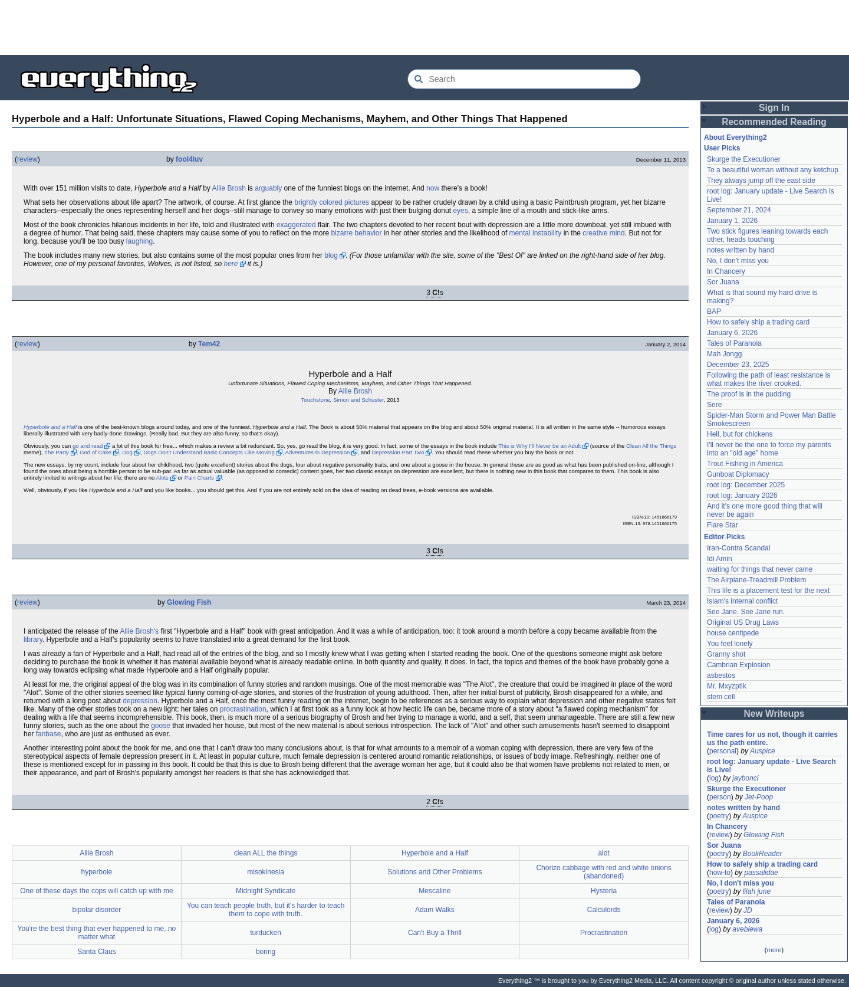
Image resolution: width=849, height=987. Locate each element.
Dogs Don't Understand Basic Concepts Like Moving (209, 452)
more (773, 949)
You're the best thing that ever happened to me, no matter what (97, 932)
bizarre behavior (356, 233)
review (27, 159)
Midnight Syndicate (265, 891)
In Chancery (726, 271)
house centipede (733, 633)
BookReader (762, 854)
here (230, 264)
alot (603, 853)
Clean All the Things (651, 445)
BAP (714, 311)
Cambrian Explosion (738, 665)
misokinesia (265, 872)
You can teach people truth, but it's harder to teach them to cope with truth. (265, 909)
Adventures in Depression (317, 452)
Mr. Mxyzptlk (726, 686)
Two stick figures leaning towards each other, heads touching (767, 235)
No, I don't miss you (738, 261)
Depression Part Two (397, 452)
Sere (714, 405)
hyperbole (97, 872)
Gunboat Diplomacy (738, 474)
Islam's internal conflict (742, 601)
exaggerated (296, 225)
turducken (265, 933)
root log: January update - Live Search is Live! (771, 766)
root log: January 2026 (742, 495)
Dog (127, 452)
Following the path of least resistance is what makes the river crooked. (768, 379)
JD (747, 910)
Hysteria (604, 891)
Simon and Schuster (358, 399)
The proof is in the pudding (749, 394)
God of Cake (95, 452)
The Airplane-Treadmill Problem (756, 580)
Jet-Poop (759, 797)
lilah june (757, 891)
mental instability (535, 233)
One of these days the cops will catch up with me (96, 891)
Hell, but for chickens (739, 434)
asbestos (721, 675)
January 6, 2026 (732, 333)
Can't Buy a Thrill (435, 933)
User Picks (722, 148)
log (714, 778)
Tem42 (209, 344)
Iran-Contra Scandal (738, 548)
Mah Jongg (724, 354)
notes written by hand (740, 250)
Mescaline (434, 891)
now (432, 188)
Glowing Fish (189, 602)
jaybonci (745, 778)
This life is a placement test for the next (768, 590)
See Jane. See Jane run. (746, 612)
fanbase (48, 734)
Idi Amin (719, 559)
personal (722, 751)
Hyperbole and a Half (50, 427)
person (720, 797)
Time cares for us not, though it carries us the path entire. (772, 738)
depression (140, 701)
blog (331, 255)
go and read (88, 445)
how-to (719, 872)
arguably (268, 188)
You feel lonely (730, 644)
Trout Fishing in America (745, 464)
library (33, 639)
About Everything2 (735, 137)
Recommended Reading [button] (774, 122)
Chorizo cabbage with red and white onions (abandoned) (603, 872)
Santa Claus (96, 951)
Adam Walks (435, 910)
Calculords (604, 910)
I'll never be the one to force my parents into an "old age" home (769, 449)
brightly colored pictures (331, 202)
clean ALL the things (266, 853)
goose (160, 726)
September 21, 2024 (739, 210)
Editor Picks (724, 537)
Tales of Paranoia (734, 343)
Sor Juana (723, 282)
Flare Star (722, 525)
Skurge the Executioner (744, 159)
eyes (460, 210)
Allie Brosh (229, 188)
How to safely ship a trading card (758, 322)
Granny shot (726, 654)
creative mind (603, 233)
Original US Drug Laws (743, 622)
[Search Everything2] (524, 79)
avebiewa (747, 929)
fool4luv (189, 159)
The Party (56, 452)
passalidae (761, 872)
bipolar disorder (97, 910)
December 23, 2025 (738, 364)
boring (265, 951)
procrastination (243, 709)
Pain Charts (199, 477)
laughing (139, 241)
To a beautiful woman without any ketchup (772, 170)
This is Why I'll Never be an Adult (539, 445)
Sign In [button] (774, 108)
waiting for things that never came (759, 569)
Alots (162, 477)
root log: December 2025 (746, 485)
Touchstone (315, 399)
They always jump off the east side (761, 180)
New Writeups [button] (774, 714)
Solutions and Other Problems (434, 872)
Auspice (762, 751)
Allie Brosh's (139, 631)
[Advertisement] (424, 26)
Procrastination (603, 933)
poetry (719, 816)
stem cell (721, 697)
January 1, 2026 (732, 221)
